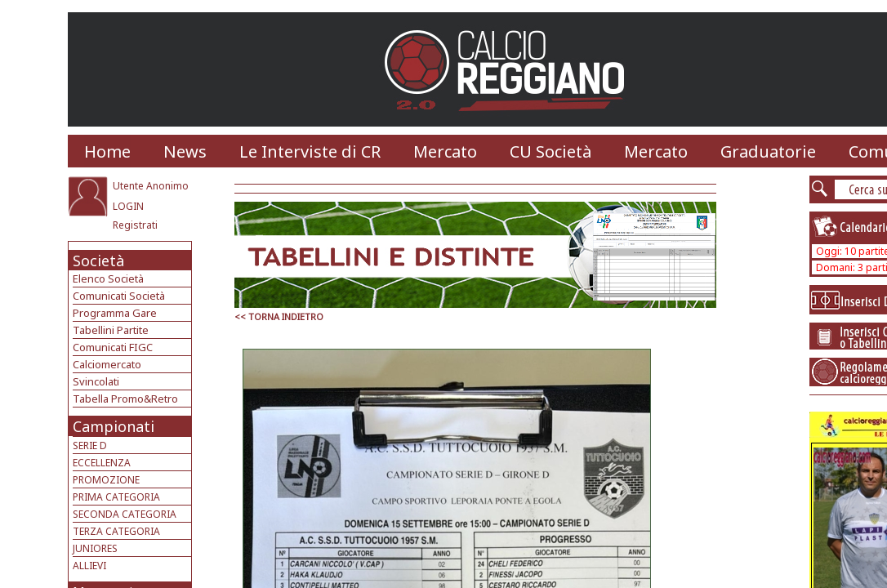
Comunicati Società (119, 295)
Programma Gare (115, 312)
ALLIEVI (89, 565)
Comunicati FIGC (113, 347)
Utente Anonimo (151, 186)
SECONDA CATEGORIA (124, 514)
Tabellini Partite (111, 330)
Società (98, 260)
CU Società (550, 151)
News (185, 151)
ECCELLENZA (102, 463)
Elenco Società (108, 278)
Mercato (445, 151)
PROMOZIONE (106, 480)
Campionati (113, 426)
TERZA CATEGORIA (116, 531)
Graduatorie (768, 151)
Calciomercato (107, 364)
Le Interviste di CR (310, 151)
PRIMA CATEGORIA (116, 497)
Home (107, 151)
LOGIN (128, 206)
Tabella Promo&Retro (125, 398)
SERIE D (90, 445)
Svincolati (96, 381)
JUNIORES (95, 548)
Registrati (135, 225)
